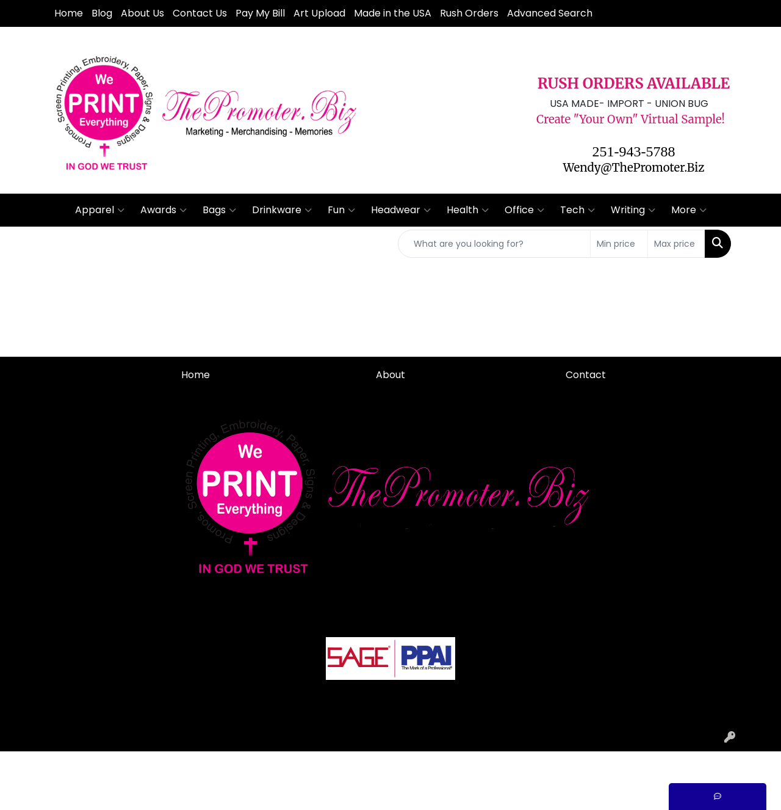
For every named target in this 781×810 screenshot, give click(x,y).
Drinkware (282, 210)
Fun (341, 210)
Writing (633, 210)
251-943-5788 (633, 151)
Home (68, 13)
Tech (577, 210)
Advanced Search (549, 13)
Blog (102, 13)
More (689, 210)
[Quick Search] (494, 244)
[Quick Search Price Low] (619, 244)
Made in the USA (392, 13)
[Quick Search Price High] (676, 244)
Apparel (99, 210)
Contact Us (200, 13)
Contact (586, 375)
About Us (142, 13)
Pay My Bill (260, 13)
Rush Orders (469, 13)
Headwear (401, 210)
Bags (219, 210)
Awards (163, 210)
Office (524, 210)
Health (468, 210)
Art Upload (319, 13)
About (390, 375)
